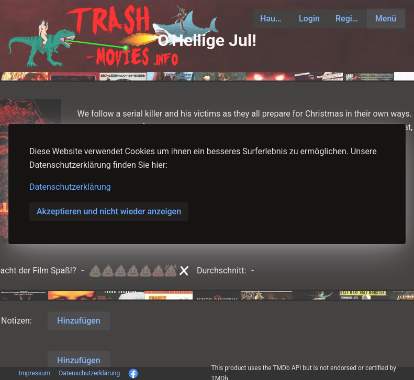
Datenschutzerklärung (70, 187)
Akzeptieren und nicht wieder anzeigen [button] (109, 211)
